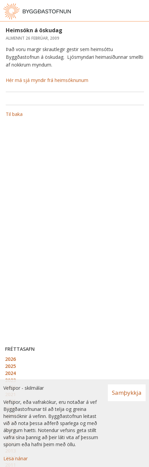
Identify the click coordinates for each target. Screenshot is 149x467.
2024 (10, 373)
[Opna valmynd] (142, 11)
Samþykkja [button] (127, 392)
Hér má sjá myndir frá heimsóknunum (47, 80)
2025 (10, 366)
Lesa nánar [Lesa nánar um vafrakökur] (15, 458)
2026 (10, 359)
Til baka (14, 114)
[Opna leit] (129, 11)
